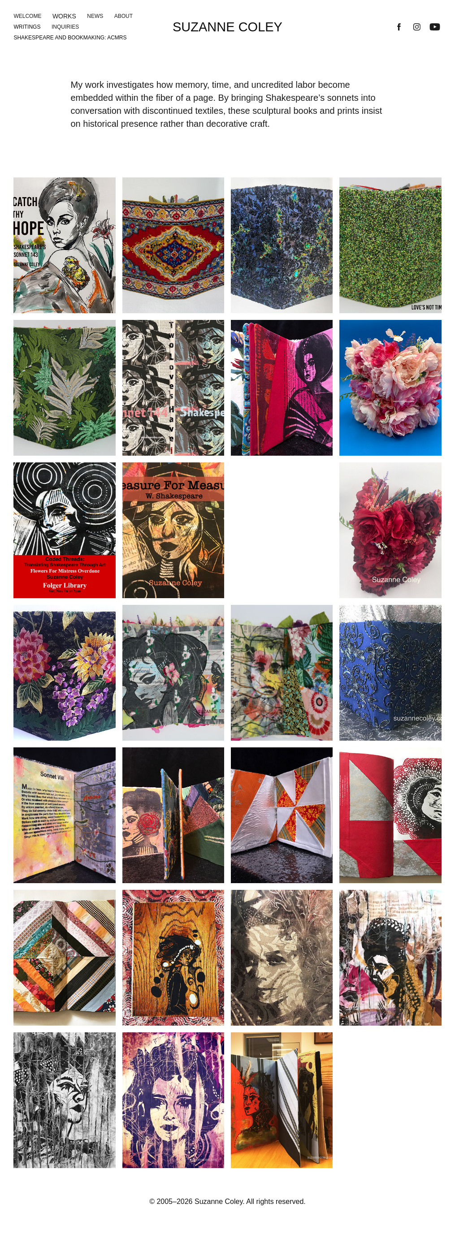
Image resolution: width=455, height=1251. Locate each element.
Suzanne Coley (227, 27)
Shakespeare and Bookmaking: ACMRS (69, 38)
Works (64, 16)
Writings (26, 27)
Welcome (27, 16)
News (95, 16)
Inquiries (65, 27)
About (123, 16)
